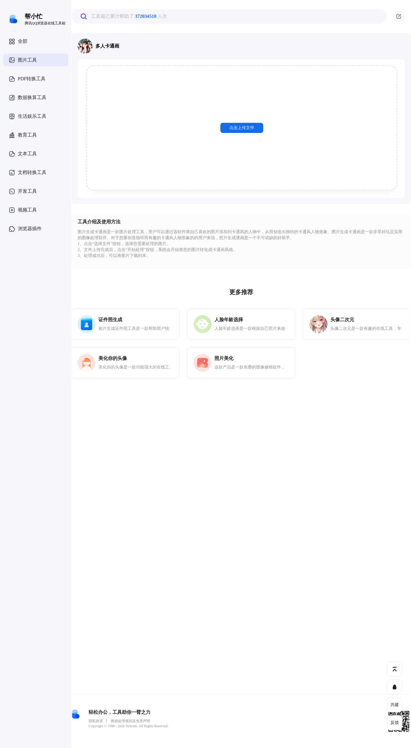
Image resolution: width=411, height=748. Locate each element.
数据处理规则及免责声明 (130, 721)
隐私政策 (96, 721)
